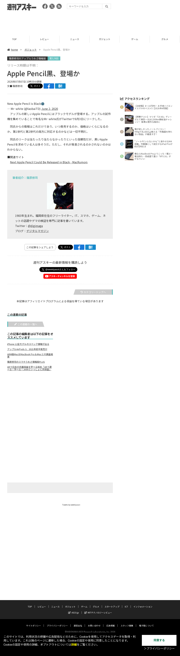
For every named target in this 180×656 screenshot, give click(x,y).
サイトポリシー (33, 622)
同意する (159, 640)
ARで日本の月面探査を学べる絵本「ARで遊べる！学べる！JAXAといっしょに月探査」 (29, 368)
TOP (15, 39)
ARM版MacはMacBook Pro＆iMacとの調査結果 (30, 355)
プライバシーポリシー (57, 622)
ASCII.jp (73, 609)
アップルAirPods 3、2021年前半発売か (27, 349)
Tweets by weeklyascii (71, 504)
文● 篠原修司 (14, 86)
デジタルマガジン (37, 231)
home (12, 49)
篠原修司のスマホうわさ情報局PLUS (26, 362)
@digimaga (35, 226)
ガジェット (105, 39)
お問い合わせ (94, 622)
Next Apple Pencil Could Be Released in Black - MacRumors (49, 162)
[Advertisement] (90, 22)
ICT (126, 603)
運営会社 (78, 622)
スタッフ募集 (127, 622)
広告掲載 (110, 622)
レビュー (45, 39)
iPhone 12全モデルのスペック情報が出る (28, 344)
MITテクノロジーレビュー (98, 609)
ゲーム (135, 39)
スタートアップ (112, 603)
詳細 (74, 644)
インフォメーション (142, 603)
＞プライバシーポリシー (159, 648)
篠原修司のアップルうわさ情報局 (27, 58)
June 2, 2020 (49, 109)
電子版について (146, 622)
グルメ (96, 603)
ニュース (75, 39)
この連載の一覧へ (25, 324)
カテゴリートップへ (93, 292)
